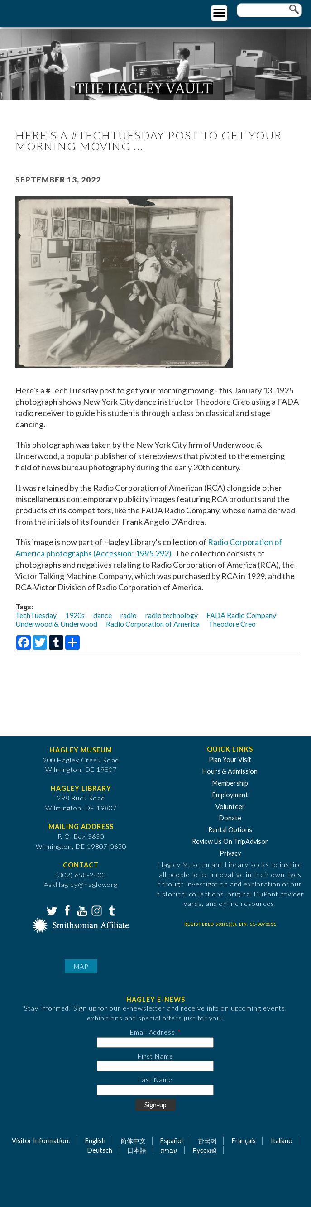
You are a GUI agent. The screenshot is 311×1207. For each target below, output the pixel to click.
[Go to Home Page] (44, 12)
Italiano (281, 1141)
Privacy (230, 853)
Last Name (155, 1079)
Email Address (152, 1032)
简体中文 (133, 1141)
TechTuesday (36, 615)
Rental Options (230, 829)
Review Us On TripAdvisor (230, 841)
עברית (169, 1150)
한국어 (207, 1141)
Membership (230, 783)
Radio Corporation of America (153, 623)
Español (171, 1141)
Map (81, 966)
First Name (155, 1056)
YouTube (81, 910)
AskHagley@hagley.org (81, 884)
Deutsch (99, 1150)
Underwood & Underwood (56, 623)
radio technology (171, 615)
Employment (230, 795)
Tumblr (111, 910)
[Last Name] (155, 1090)
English (95, 1141)
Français (244, 1141)
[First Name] (155, 1066)
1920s (75, 615)
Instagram (96, 910)
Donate (230, 818)
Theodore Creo (232, 623)
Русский (204, 1150)
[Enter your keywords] (269, 10)
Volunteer (230, 806)
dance (102, 615)
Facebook (66, 910)
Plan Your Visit (230, 759)
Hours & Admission (230, 771)
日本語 (136, 1150)
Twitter (51, 910)
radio (128, 615)
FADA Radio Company (241, 615)
